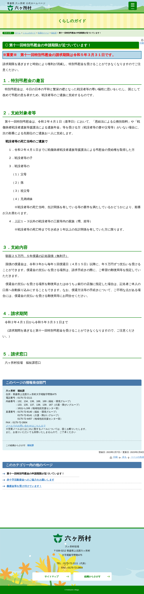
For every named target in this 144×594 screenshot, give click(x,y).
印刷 (113, 457)
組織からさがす (92, 576)
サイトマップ (52, 576)
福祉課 (54, 33)
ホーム (18, 33)
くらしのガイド (29, 33)
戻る (122, 457)
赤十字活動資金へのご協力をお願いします (30, 479)
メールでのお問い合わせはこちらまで (26, 425)
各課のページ (43, 33)
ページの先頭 (135, 457)
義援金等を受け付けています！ (24, 486)
